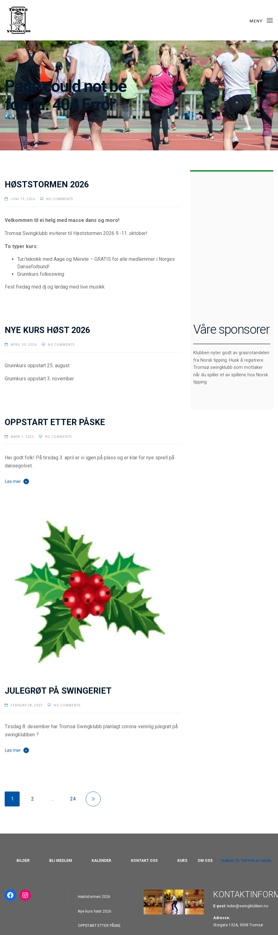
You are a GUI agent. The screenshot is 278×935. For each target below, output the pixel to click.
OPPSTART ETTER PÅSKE (55, 422)
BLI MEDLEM (60, 860)
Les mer (13, 481)
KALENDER (101, 860)
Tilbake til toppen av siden (242, 861)
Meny (261, 20)
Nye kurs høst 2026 (47, 330)
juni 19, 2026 (23, 199)
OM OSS (205, 860)
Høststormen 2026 (47, 185)
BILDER (23, 860)
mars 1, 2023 (22, 436)
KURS (182, 860)
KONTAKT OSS (144, 860)
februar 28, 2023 (27, 705)
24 (73, 799)
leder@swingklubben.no (247, 906)
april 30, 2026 (24, 344)
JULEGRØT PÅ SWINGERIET (58, 690)
